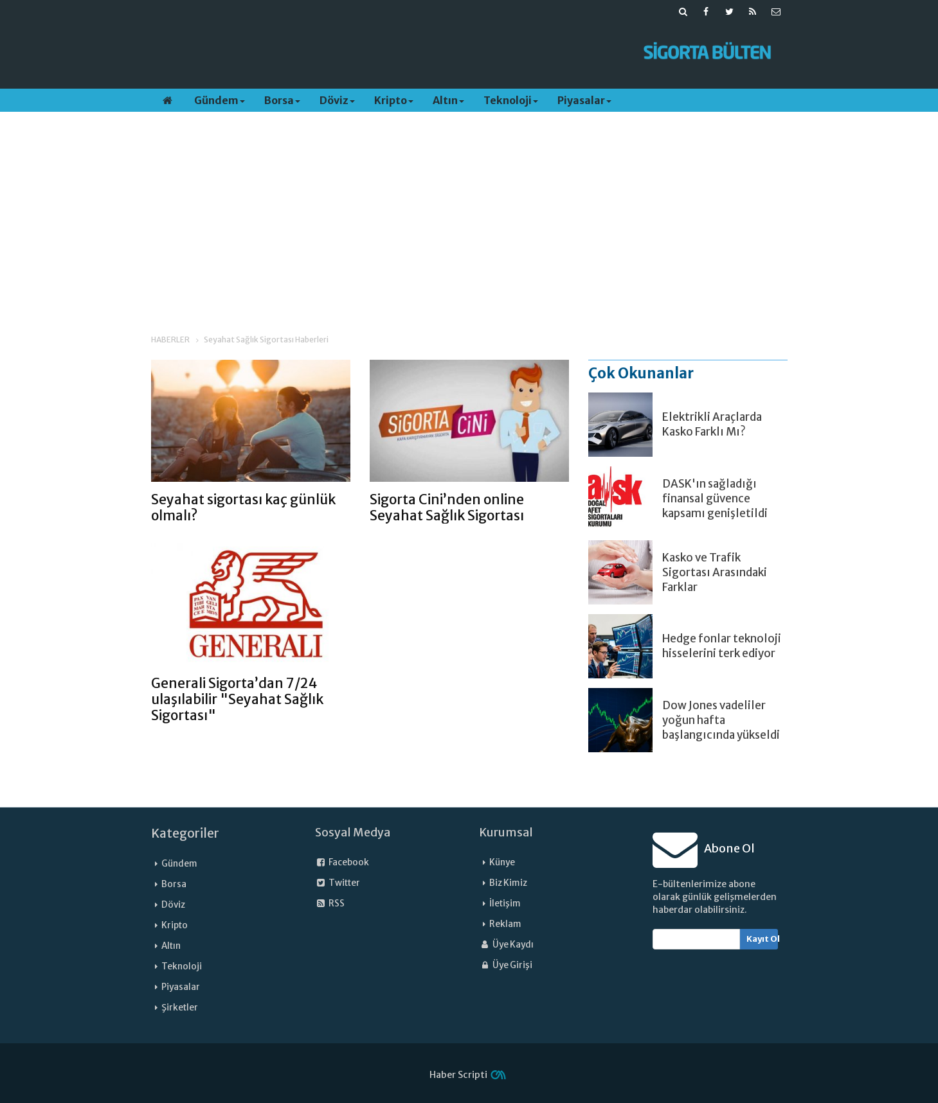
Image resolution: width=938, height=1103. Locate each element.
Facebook (342, 862)
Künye (502, 862)
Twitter (337, 883)
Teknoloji (510, 100)
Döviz (337, 100)
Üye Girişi (505, 965)
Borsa (282, 100)
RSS (330, 903)
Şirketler (179, 1007)
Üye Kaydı (506, 944)
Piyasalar (584, 100)
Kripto (393, 100)
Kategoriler (185, 833)
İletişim (505, 903)
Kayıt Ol (762, 938)
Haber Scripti (458, 1075)
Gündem (219, 100)
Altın (448, 100)
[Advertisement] (387, 52)
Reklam (505, 924)
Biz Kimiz (508, 883)
